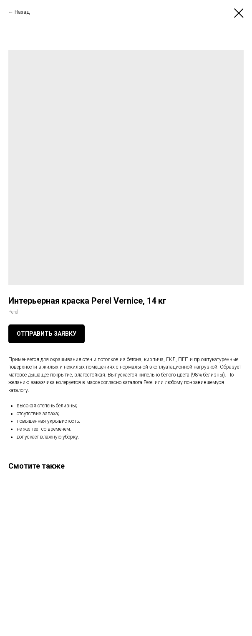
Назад (22, 12)
